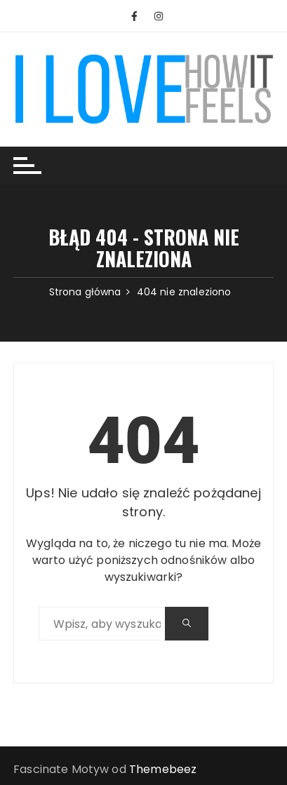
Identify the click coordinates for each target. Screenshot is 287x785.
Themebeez (162, 769)
